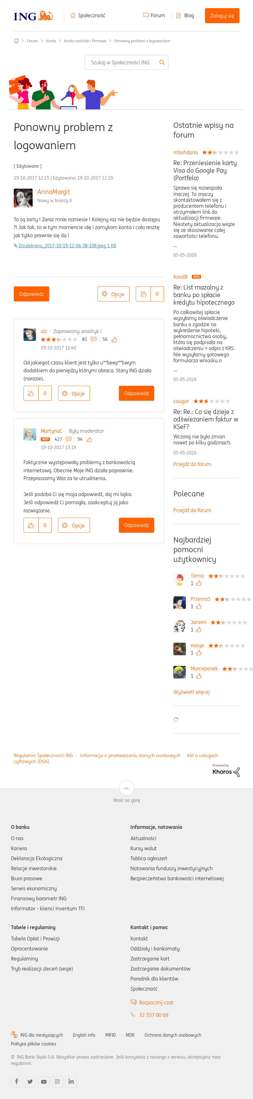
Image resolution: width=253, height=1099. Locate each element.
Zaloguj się (222, 16)
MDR (130, 1035)
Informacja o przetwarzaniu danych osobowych (130, 755)
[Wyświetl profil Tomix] (199, 576)
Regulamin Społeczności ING (43, 755)
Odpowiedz (31, 294)
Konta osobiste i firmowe (85, 41)
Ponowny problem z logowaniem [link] (142, 41)
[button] (143, 293)
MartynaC (51, 431)
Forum (158, 15)
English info (84, 1035)
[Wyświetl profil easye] (199, 645)
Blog (189, 15)
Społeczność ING (16, 40)
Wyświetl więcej (191, 692)
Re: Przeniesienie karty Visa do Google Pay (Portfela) (205, 170)
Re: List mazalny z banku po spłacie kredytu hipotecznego (204, 295)
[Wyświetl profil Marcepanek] (206, 668)
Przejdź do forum (192, 464)
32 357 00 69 (153, 1015)
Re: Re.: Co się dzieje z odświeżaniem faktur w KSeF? (205, 419)
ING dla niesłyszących (41, 1035)
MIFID (110, 1035)
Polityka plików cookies (33, 1044)
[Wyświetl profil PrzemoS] (202, 599)
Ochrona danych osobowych (173, 1035)
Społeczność (91, 15)
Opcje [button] (117, 294)
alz (44, 331)
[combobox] (126, 62)
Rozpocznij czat (156, 1002)
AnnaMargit (53, 192)
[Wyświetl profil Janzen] (200, 622)
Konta (51, 41)
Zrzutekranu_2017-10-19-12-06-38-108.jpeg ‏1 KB (67, 246)
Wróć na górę (126, 800)
